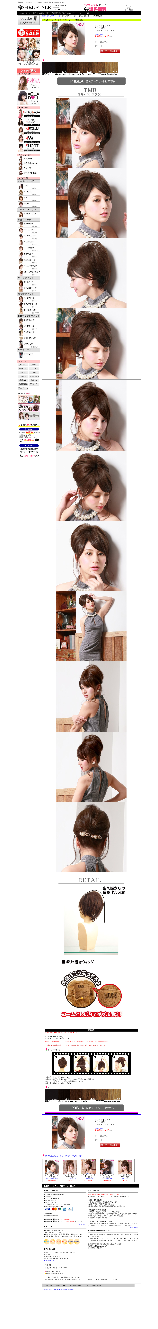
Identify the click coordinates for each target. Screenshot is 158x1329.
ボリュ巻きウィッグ (53, 16)
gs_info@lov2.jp (49, 1260)
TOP (43, 16)
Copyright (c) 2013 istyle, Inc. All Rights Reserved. (91, 686)
